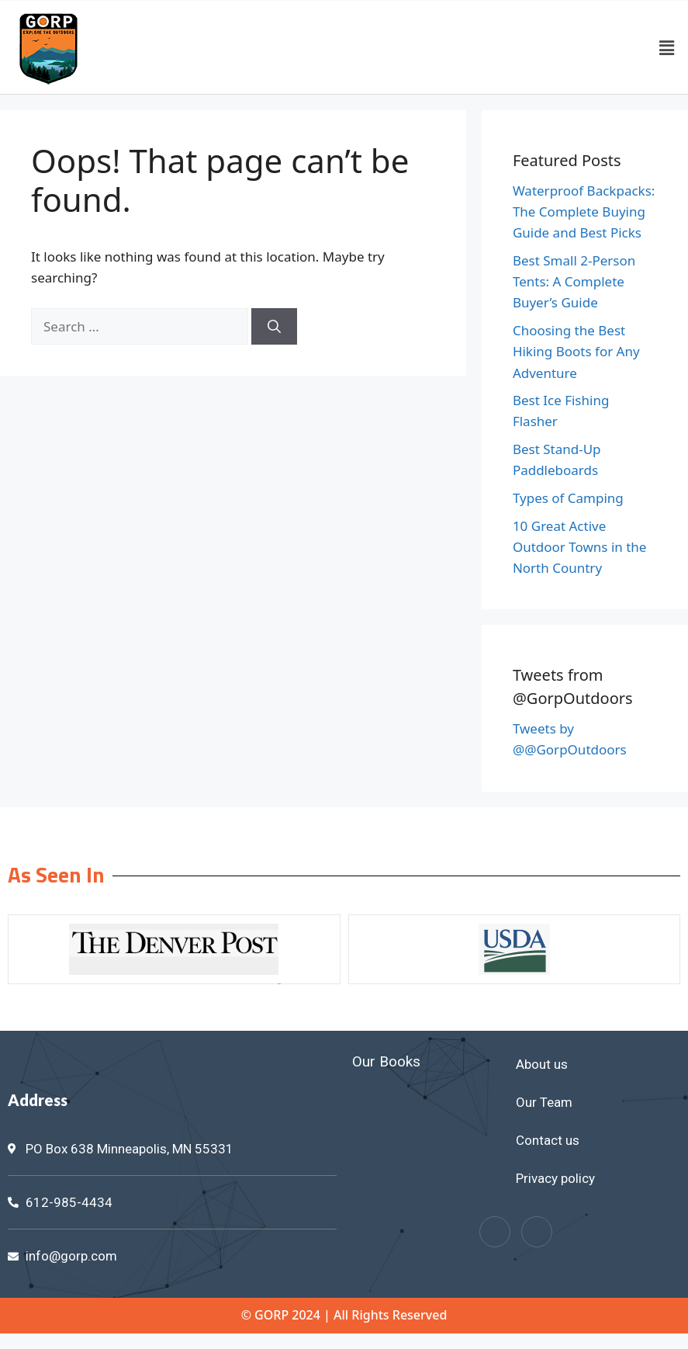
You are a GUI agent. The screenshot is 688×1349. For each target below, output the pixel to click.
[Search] (274, 326)
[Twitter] (536, 1231)
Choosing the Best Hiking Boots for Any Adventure (576, 351)
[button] (667, 47)
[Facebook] (494, 1231)
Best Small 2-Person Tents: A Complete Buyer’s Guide (574, 281)
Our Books (386, 1061)
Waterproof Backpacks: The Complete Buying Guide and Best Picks (584, 211)
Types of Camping (568, 498)
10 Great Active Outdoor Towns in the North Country (580, 547)
